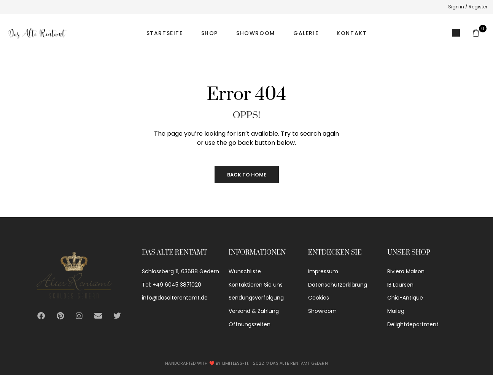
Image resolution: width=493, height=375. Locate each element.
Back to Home (246, 174)
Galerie (305, 33)
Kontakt (352, 33)
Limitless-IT (235, 363)
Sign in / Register (467, 6)
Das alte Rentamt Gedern (299, 363)
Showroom (255, 33)
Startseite (164, 33)
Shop (209, 33)
